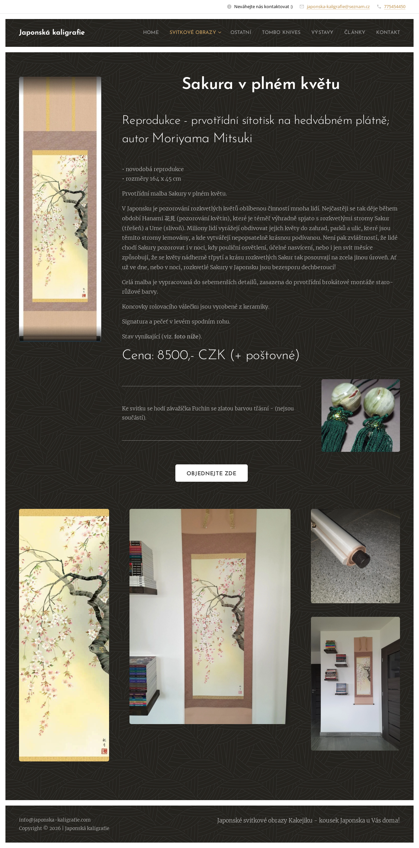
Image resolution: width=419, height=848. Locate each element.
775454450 (394, 6)
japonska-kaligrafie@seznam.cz (338, 6)
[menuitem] (133, 32)
